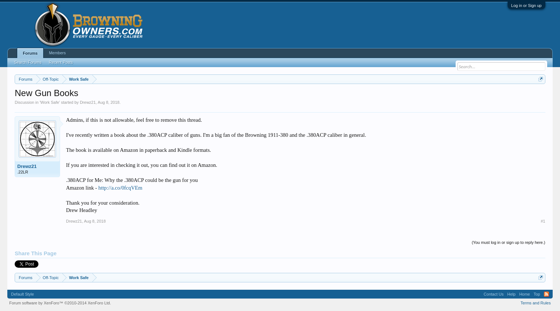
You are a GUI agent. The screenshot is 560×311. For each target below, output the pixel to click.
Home (524, 294)
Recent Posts (61, 62)
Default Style (22, 294)
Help (511, 294)
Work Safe (49, 102)
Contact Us (494, 294)
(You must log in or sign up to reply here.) (508, 242)
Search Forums (27, 62)
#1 (543, 221)
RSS (546, 294)
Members (57, 53)
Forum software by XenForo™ (60, 303)
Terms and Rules (535, 303)
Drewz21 (88, 102)
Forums (30, 53)
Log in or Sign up (526, 5)
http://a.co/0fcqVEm (120, 188)
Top (537, 294)
